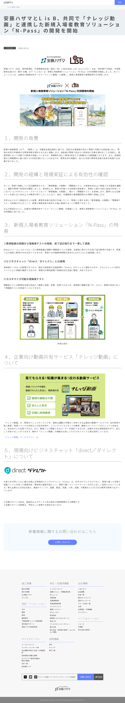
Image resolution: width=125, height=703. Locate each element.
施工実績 (26, 583)
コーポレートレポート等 (30, 647)
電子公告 (53, 627)
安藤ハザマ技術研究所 (29, 627)
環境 (23, 615)
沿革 (79, 606)
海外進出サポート (28, 624)
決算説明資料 (54, 601)
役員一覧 (81, 595)
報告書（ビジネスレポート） (60, 618)
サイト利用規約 (70, 677)
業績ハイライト (55, 609)
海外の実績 (26, 592)
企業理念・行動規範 (85, 609)
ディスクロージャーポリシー (60, 624)
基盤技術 (25, 618)
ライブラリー (83, 612)
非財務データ (26, 666)
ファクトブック (55, 606)
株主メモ (53, 621)
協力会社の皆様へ (84, 630)
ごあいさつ (82, 589)
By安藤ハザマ (27, 595)
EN (100, 676)
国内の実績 (26, 589)
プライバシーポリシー (59, 677)
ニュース (81, 624)
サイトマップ (42, 677)
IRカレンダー (54, 612)
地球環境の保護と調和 (29, 655)
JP (96, 676)
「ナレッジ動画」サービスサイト (19, 437)
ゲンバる (25, 598)
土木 (23, 609)
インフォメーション (88, 618)
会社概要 (81, 592)
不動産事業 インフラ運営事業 (32, 621)
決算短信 (53, 598)
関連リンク (49, 677)
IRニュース (54, 595)
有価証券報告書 (55, 603)
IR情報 (80, 627)
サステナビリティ (31, 639)
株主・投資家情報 (59, 583)
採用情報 (54, 639)
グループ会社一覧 (84, 603)
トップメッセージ (56, 589)
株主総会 (53, 615)
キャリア (52, 647)
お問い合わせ (62, 542)
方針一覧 (25, 663)
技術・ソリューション (33, 603)
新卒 (50, 644)
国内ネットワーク (84, 598)
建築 (23, 612)
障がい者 (52, 650)
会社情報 (83, 583)
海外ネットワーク (84, 601)
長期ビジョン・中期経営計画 (60, 592)
